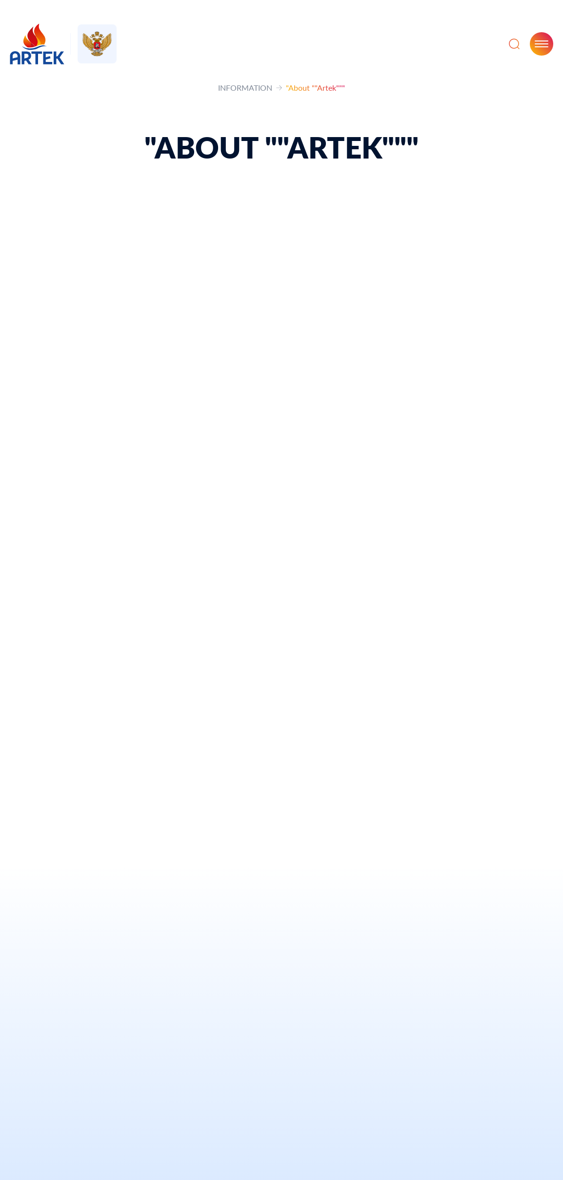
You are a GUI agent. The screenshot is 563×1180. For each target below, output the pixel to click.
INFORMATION (245, 87)
